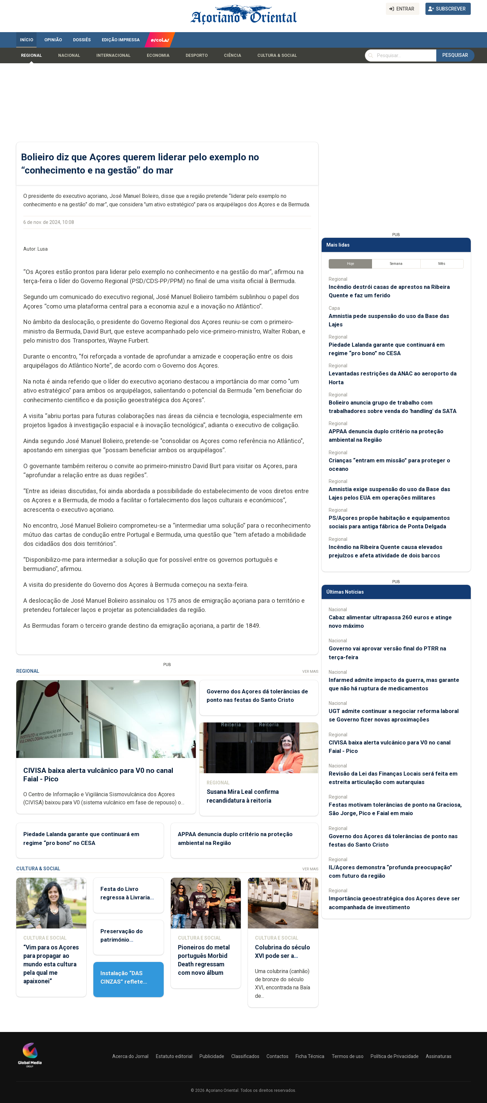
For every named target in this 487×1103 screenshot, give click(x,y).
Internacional (113, 55)
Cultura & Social (277, 55)
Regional (31, 55)
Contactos (277, 1056)
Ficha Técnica (310, 1056)
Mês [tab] (441, 263)
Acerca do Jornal (130, 1056)
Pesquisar (455, 55)
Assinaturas (438, 1056)
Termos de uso (348, 1056)
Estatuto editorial (174, 1056)
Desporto (197, 55)
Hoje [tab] (350, 263)
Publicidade (212, 1056)
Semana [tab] (396, 263)
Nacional (69, 55)
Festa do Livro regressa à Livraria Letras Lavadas (125, 897)
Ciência (232, 55)
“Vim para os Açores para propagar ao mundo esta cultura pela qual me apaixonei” (51, 964)
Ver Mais (310, 671)
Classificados (245, 1056)
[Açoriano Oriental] (29, 1068)
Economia (158, 55)
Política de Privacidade (395, 1056)
